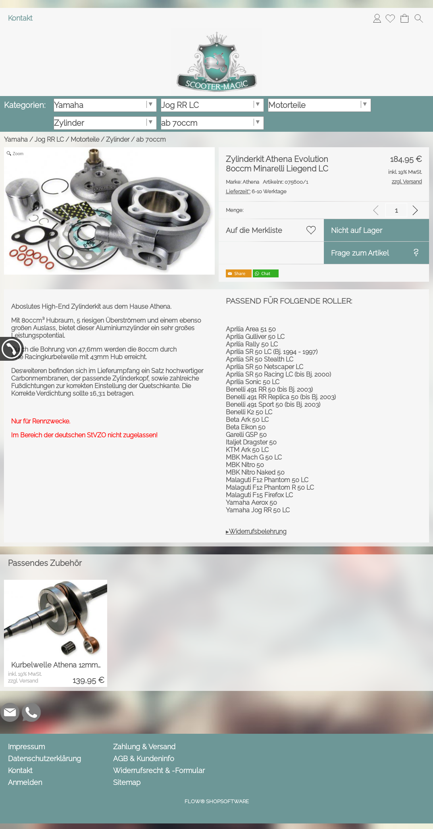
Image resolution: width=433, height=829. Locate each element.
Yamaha (16, 139)
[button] (419, 18)
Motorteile (85, 139)
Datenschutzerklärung (44, 758)
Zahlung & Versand (144, 746)
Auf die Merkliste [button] (254, 230)
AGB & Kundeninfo (143, 758)
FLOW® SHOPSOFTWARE (217, 801)
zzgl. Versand (23, 681)
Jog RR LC (49, 139)
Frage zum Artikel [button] (360, 253)
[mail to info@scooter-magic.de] (10, 712)
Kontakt (20, 18)
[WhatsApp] (31, 712)
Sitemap (126, 782)
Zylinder (117, 139)
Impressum (26, 746)
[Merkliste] (390, 18)
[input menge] (396, 210)
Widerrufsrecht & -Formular (159, 770)
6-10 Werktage (256, 191)
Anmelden (377, 18)
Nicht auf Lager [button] (356, 230)
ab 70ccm (151, 139)
